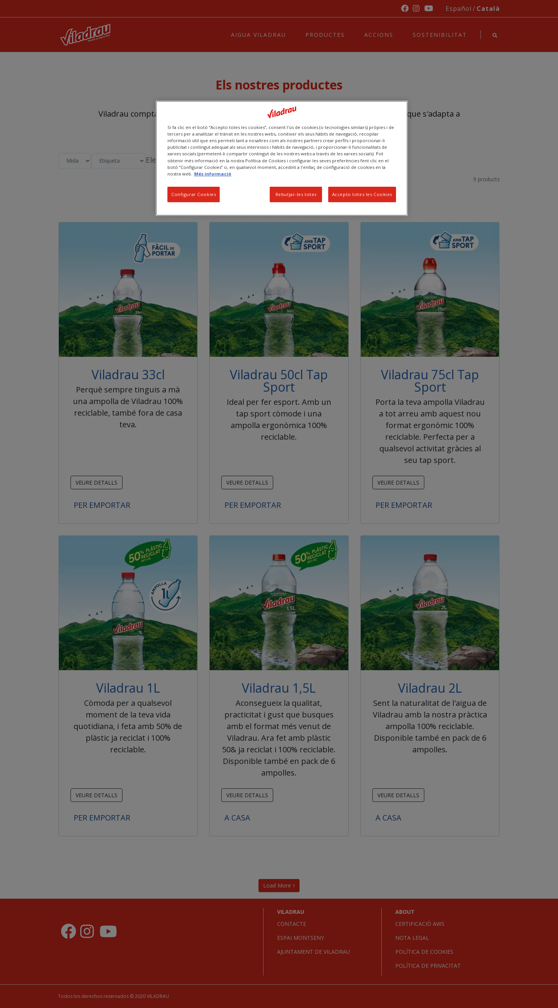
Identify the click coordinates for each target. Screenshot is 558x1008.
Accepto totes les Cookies (362, 194)
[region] (282, 158)
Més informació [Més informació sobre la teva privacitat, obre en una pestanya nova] (212, 174)
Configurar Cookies (193, 194)
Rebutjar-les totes (296, 194)
